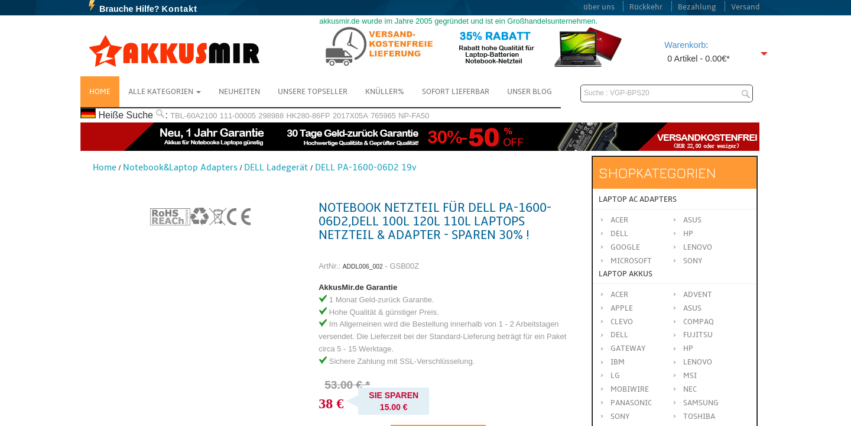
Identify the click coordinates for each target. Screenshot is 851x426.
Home (100, 91)
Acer (619, 220)
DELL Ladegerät (276, 167)
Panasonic (631, 403)
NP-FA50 (413, 115)
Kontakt (180, 9)
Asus (692, 220)
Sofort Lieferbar (455, 91)
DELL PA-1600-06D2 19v (365, 167)
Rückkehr (645, 7)
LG (615, 375)
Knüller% (384, 91)
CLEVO (621, 322)
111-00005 (238, 115)
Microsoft (631, 261)
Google (625, 247)
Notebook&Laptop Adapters (180, 167)
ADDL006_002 (363, 266)
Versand (745, 7)
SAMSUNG (701, 403)
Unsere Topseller (312, 91)
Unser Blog (529, 91)
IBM (617, 362)
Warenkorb (685, 45)
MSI (690, 375)
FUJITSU (698, 335)
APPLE (621, 308)
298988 (271, 115)
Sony (693, 261)
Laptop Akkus (625, 274)
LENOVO (697, 362)
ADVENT (697, 294)
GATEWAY (628, 348)
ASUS (692, 308)
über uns (599, 7)
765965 (383, 115)
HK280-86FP (308, 115)
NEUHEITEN (239, 91)
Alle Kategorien (164, 91)
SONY (620, 416)
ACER (619, 294)
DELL (619, 335)
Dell (619, 233)
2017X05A (350, 115)
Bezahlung (697, 7)
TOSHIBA (699, 416)
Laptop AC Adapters (638, 199)
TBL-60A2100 (193, 115)
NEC (690, 389)
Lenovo (697, 247)
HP (688, 233)
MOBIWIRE (629, 389)
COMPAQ (698, 322)
